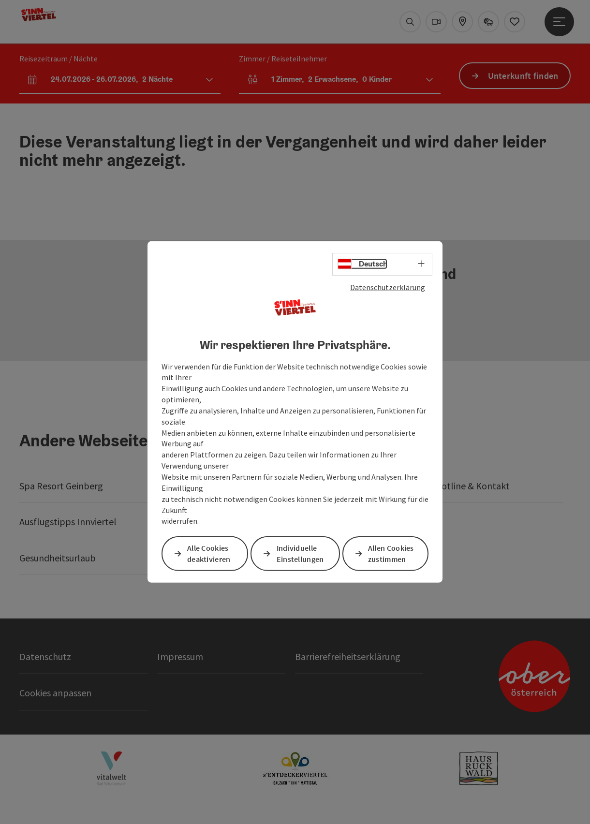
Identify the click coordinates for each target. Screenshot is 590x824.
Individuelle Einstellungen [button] (300, 553)
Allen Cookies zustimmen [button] (391, 553)
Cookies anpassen (55, 693)
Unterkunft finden (523, 75)
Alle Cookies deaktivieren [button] (209, 553)
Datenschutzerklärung (387, 287)
